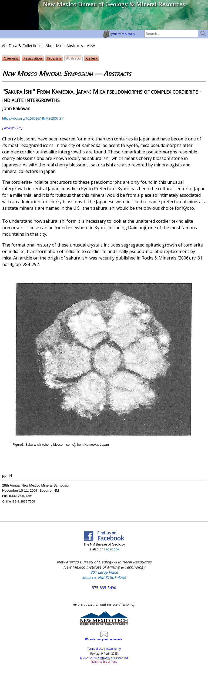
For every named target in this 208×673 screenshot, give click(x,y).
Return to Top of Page (104, 661)
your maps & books (119, 34)
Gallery (91, 58)
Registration (33, 58)
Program (54, 58)
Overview (11, 58)
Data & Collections (25, 45)
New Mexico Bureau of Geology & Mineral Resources (114, 4)
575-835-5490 (104, 587)
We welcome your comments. (104, 638)
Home (3, 46)
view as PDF (12, 128)
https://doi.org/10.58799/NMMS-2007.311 (33, 118)
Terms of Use (95, 649)
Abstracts (74, 45)
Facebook (111, 549)
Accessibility (113, 649)
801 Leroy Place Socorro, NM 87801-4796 (104, 575)
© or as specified (104, 658)
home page (20, 15)
